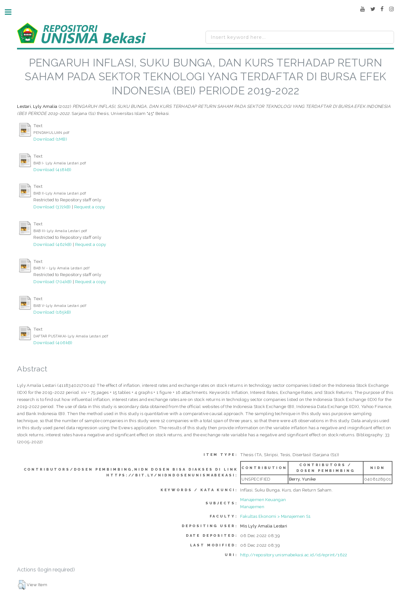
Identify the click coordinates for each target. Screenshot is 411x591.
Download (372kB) (52, 206)
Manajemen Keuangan (263, 499)
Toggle (11, 12)
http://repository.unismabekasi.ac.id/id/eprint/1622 (293, 554)
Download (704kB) (52, 281)
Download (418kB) (52, 169)
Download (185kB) (52, 312)
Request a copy (89, 206)
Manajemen (252, 506)
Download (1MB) (50, 139)
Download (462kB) (52, 244)
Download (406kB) (52, 342)
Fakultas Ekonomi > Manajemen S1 (275, 516)
